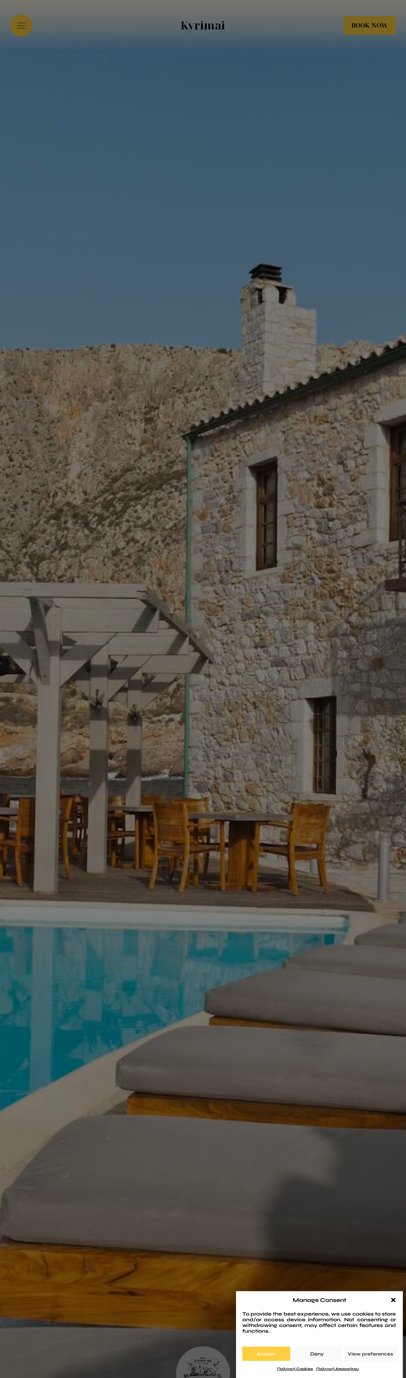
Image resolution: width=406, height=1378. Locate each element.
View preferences (370, 1361)
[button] (393, 1307)
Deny (317, 1361)
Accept (266, 1361)
